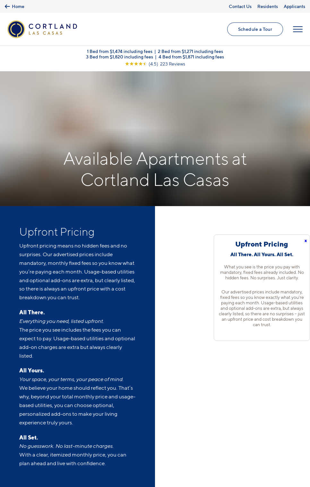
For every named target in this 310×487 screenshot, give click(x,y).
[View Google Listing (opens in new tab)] (155, 63)
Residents (267, 6)
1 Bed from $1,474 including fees (119, 51)
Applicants (294, 6)
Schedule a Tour (255, 29)
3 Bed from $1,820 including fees (119, 56)
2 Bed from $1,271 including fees (190, 51)
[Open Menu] (298, 29)
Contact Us (240, 6)
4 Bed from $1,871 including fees (191, 56)
